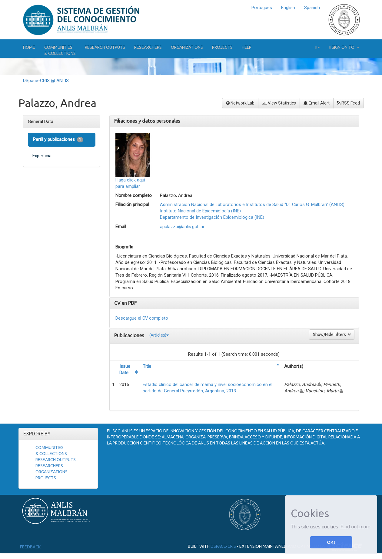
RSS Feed (348, 103)
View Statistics (279, 103)
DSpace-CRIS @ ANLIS (46, 80)
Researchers (148, 47)
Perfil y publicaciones (58, 139)
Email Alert (317, 103)
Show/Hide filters (331, 334)
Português (261, 7)
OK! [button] (331, 542)
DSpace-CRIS (223, 546)
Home (29, 47)
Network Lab (240, 103)
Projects (222, 47)
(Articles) (159, 335)
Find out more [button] (355, 526)
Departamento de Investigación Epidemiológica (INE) (212, 217)
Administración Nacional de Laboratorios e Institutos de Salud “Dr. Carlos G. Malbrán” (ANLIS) (252, 204)
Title (147, 366)
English (288, 7)
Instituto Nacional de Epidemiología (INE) (200, 211)
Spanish (312, 7)
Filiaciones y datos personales (147, 121)
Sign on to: (344, 47)
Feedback (30, 546)
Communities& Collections (60, 50)
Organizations (187, 47)
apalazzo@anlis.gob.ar (182, 226)
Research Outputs (105, 47)
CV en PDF (125, 303)
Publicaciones (129, 335)
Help (246, 47)
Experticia (41, 155)
